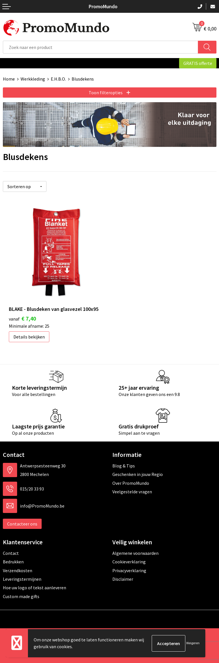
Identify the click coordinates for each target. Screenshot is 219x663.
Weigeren (193, 643)
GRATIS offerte (197, 63)
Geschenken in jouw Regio (137, 474)
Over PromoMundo (130, 483)
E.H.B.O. (58, 79)
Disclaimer (122, 579)
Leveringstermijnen (22, 579)
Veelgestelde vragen (132, 491)
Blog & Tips (123, 465)
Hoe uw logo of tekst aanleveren (34, 587)
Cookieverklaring (129, 561)
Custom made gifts (21, 596)
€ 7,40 (22, 318)
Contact (11, 553)
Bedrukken (13, 561)
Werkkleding (33, 79)
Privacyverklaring (129, 570)
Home (9, 79)
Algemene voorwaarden (135, 553)
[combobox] (100, 47)
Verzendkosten (17, 570)
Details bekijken (29, 336)
